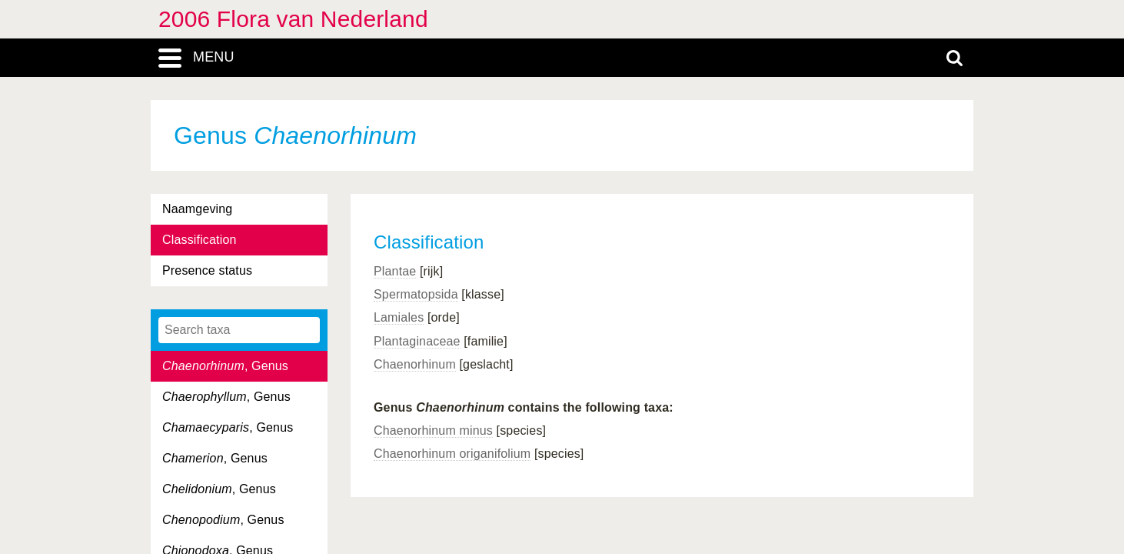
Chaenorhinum (415, 364)
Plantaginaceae (417, 341)
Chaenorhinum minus (433, 430)
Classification (199, 239)
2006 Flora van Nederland (293, 19)
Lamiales (399, 317)
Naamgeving (197, 208)
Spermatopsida (416, 294)
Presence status (207, 270)
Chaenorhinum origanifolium (452, 453)
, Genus (225, 365)
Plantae (395, 271)
